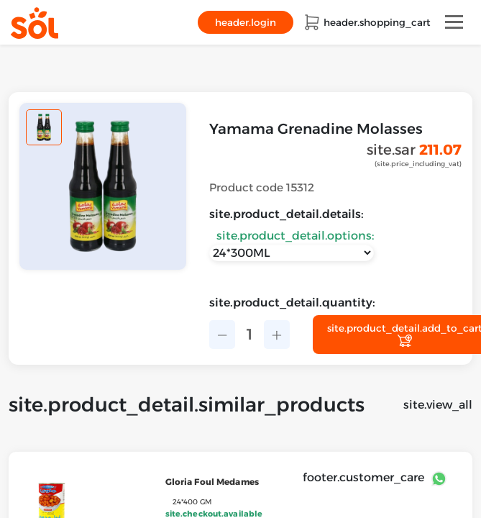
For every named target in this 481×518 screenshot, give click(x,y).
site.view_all (437, 405)
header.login (245, 22)
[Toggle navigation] (454, 22)
